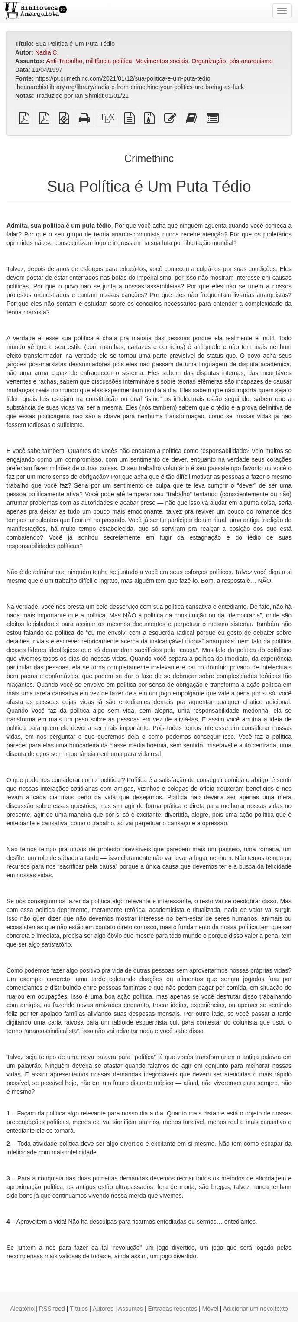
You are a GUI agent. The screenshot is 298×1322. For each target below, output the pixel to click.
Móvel (210, 1308)
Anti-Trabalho (64, 61)
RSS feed (52, 1308)
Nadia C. (46, 52)
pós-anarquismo (250, 61)
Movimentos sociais (161, 61)
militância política (109, 61)
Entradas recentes (173, 1308)
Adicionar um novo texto (255, 1308)
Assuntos (130, 1308)
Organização (208, 61)
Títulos (79, 1308)
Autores (103, 1308)
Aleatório (22, 1308)
